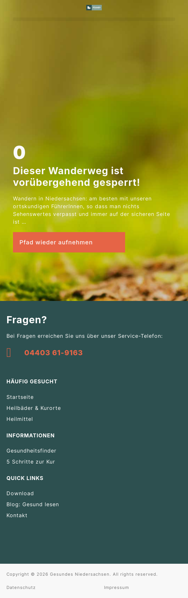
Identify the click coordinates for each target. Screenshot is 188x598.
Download (20, 493)
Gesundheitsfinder (31, 450)
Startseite (20, 397)
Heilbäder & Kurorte (33, 408)
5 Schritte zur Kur (30, 461)
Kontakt (17, 515)
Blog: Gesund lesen (32, 504)
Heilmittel (19, 419)
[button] (94, 19)
